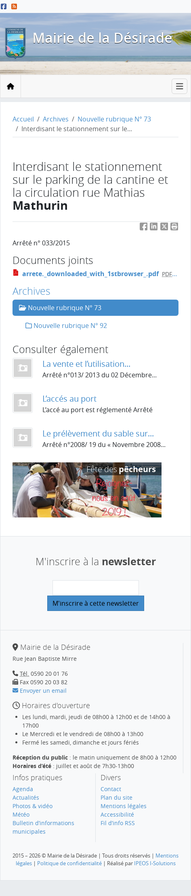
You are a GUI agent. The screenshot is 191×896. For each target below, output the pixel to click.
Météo (21, 814)
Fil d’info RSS (118, 823)
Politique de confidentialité (69, 863)
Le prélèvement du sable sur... (98, 433)
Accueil (23, 119)
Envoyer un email (40, 690)
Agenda (23, 789)
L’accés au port (69, 398)
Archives (56, 119)
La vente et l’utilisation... (86, 363)
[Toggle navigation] (180, 86)
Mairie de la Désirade (102, 37)
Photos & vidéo (32, 806)
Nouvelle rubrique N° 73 (114, 119)
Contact (111, 789)
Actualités (26, 797)
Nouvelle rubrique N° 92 (66, 325)
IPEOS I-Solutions (155, 863)
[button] (174, 228)
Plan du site (116, 797)
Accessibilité (117, 814)
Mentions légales (124, 806)
